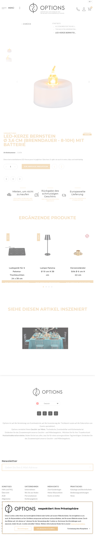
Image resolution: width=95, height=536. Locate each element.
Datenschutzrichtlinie (78, 524)
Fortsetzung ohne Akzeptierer (79, 529)
